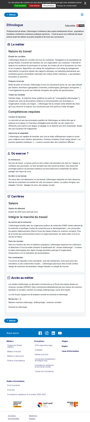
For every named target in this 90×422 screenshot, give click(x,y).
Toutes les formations (44, 371)
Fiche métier (70, 25)
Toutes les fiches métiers (14, 346)
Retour (11, 14)
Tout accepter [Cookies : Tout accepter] (20, 6)
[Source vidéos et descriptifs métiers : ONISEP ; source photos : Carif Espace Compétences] (80, 25)
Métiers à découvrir (15, 356)
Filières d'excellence (16, 361)
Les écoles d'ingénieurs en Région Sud (45, 360)
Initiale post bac (41, 354)
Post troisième (13, 385)
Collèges (39, 350)
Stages (65, 341)
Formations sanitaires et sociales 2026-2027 (26, 394)
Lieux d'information (70, 351)
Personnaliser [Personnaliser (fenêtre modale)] (49, 6)
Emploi (65, 346)
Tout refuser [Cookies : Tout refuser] (34, 6)
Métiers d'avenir (14, 351)
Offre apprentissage (43, 345)
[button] (82, 14)
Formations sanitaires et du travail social (44, 366)
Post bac (11, 390)
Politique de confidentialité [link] (67, 6)
